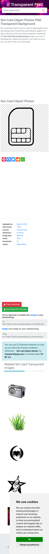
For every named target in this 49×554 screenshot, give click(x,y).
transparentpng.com (14, 354)
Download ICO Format (15, 309)
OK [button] (29, 539)
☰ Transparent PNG (24, 4)
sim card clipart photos (27, 351)
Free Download (12, 304)
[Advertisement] (24, 71)
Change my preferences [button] (29, 545)
